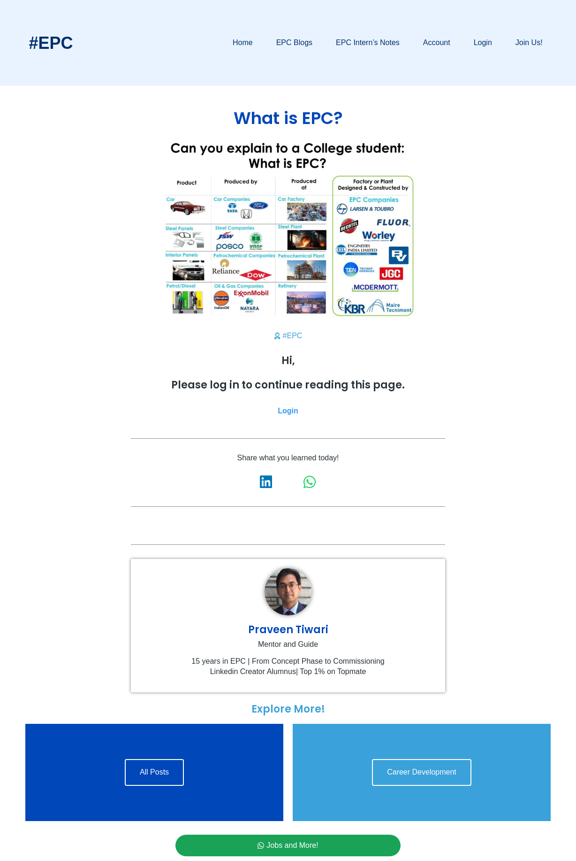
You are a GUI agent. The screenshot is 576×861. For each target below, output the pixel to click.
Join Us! (529, 43)
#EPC (51, 43)
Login (483, 43)
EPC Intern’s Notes (368, 43)
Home (243, 43)
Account (436, 43)
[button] (266, 482)
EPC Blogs (294, 43)
